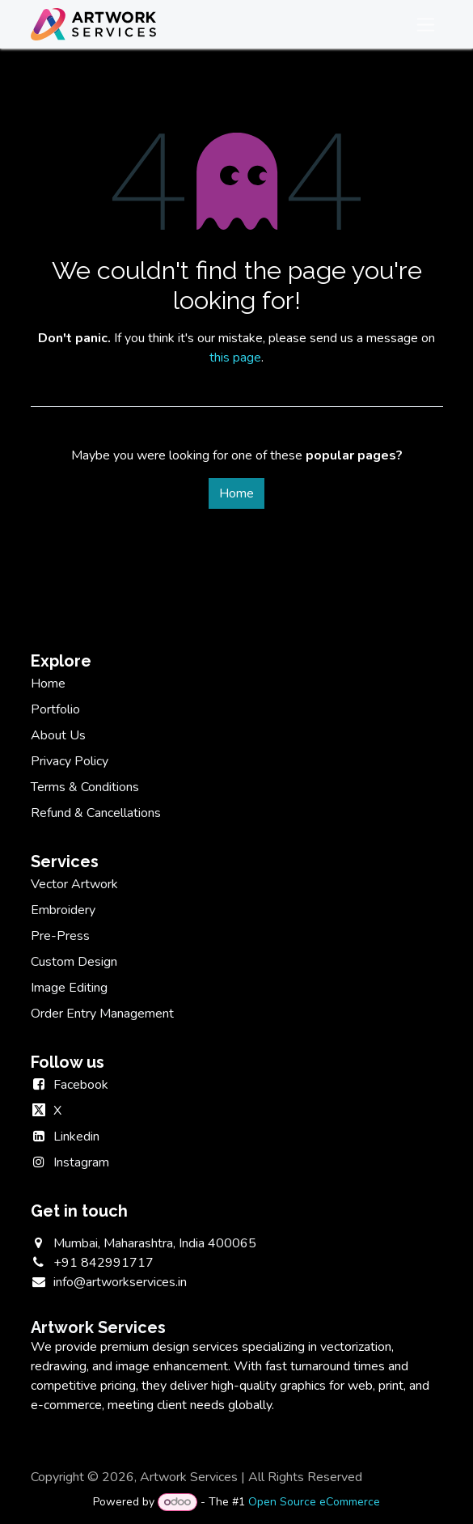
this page (235, 357)
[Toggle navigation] (425, 24)
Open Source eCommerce (314, 1501)
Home (236, 493)
